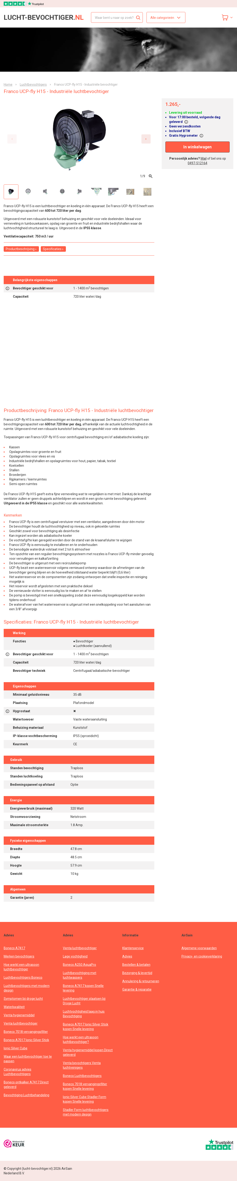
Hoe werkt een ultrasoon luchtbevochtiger (21, 967)
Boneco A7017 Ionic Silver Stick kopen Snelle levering (85, 1027)
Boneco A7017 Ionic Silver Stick (26, 1040)
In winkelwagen (197, 147)
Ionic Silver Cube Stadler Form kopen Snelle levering (84, 1099)
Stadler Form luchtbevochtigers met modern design (85, 1112)
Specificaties (53, 249)
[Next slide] (146, 139)
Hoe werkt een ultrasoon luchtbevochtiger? (80, 1039)
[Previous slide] (12, 139)
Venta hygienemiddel (19, 1015)
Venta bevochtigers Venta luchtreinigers (82, 1065)
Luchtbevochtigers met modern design (27, 988)
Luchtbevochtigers (33, 84)
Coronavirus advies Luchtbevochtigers (17, 1072)
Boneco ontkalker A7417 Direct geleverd (26, 1084)
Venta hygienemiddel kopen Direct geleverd (88, 1052)
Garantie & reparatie (137, 989)
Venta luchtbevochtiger (21, 1023)
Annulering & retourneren (140, 981)
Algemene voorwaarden (199, 948)
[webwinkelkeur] (14, 1144)
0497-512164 (197, 163)
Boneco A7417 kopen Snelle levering (83, 988)
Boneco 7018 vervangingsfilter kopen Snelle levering (85, 1086)
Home (8, 84)
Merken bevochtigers (19, 956)
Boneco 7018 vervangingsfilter (26, 1032)
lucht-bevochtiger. (44, 17)
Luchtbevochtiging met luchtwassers (79, 975)
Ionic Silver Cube (15, 1048)
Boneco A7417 (14, 948)
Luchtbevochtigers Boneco (23, 977)
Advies (127, 956)
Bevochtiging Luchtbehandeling (26, 1095)
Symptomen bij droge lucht (23, 998)
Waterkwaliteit (14, 1007)
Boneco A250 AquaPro (79, 964)
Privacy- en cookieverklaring (201, 956)
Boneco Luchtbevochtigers (82, 1076)
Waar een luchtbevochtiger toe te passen (28, 1059)
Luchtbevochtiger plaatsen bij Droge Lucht (84, 1001)
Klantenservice (133, 948)
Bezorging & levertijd (137, 973)
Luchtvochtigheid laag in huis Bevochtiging (84, 1014)
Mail (204, 158)
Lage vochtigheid (75, 956)
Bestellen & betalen (136, 964)
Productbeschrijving (21, 249)
